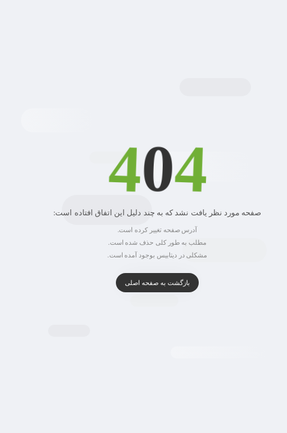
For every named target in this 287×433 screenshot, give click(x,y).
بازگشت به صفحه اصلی (143, 282)
